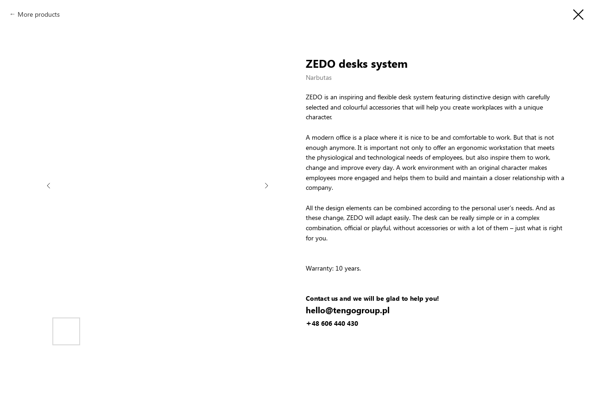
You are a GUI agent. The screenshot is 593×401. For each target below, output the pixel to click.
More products (39, 14)
